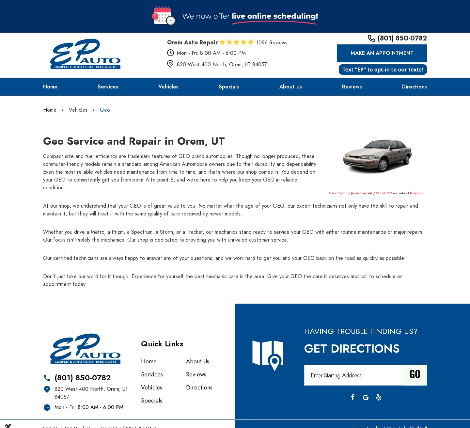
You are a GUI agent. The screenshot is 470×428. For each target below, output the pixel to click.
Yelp (378, 397)
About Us (290, 86)
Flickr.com (415, 193)
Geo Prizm (337, 193)
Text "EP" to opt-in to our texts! (383, 69)
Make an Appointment (382, 53)
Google (365, 397)
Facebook (352, 397)
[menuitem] (50, 87)
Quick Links (162, 343)
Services (108, 86)
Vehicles (168, 86)
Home (50, 86)
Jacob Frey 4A (361, 193)
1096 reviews (272, 42)
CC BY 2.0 (384, 193)
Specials (229, 86)
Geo (105, 110)
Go (415, 375)
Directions (414, 86)
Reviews (352, 86)
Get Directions (352, 349)
